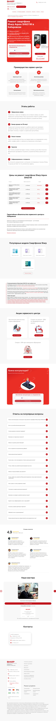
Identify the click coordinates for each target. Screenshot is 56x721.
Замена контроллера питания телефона (18, 300)
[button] (55, 591)
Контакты (38, 11)
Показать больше (28, 273)
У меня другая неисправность (28, 208)
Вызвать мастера (28, 603)
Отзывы (42, 11)
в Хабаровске (19, 3)
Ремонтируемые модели (29, 671)
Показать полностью (11, 232)
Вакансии (33, 11)
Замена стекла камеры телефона (31, 299)
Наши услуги (27, 673)
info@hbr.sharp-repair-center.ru (17, 640)
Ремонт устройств (22, 11)
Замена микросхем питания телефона (35, 301)
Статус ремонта (11, 6)
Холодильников (36, 688)
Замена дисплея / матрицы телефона (17, 299)
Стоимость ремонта (28, 661)
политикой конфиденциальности (36, 403)
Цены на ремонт (40, 53)
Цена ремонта (28, 11)
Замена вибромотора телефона (33, 300)
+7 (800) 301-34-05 (42, 2)
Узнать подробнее (16, 335)
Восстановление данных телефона (22, 302)
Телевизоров (26, 688)
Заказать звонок (21, 6)
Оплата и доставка (28, 663)
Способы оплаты (27, 678)
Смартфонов (26, 693)
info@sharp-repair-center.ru (13, 674)
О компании (14, 11)
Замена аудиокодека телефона (22, 301)
